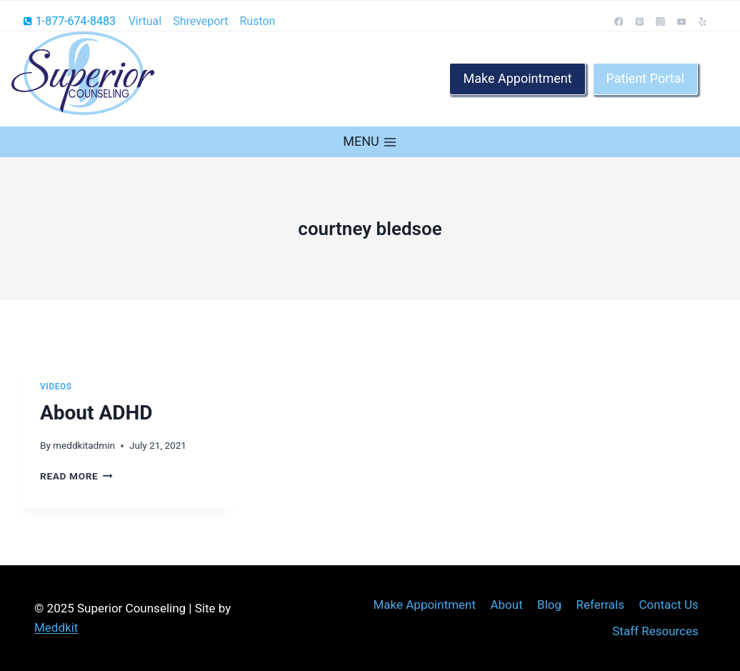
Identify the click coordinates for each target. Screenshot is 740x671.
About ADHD (96, 412)
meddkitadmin (84, 445)
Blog (549, 604)
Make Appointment (517, 78)
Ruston (257, 21)
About (506, 604)
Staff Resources (655, 631)
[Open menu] (369, 141)
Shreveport (200, 21)
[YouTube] (681, 21)
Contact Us (668, 604)
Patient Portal (645, 78)
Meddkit (56, 627)
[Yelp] (703, 21)
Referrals (600, 604)
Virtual (145, 21)
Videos (56, 387)
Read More (76, 476)
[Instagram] (660, 21)
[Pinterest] (640, 21)
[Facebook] (618, 21)
